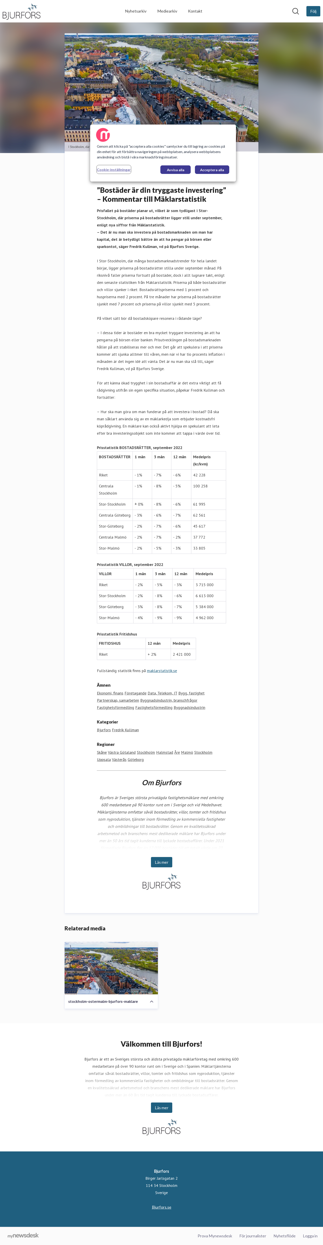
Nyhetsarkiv (135, 11)
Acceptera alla (212, 170)
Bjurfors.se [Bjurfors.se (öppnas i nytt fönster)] (161, 1207)
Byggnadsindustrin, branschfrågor (168, 700)
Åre (177, 752)
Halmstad (164, 752)
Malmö (187, 752)
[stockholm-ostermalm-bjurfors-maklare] (111, 968)
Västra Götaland (122, 752)
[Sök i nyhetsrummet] (295, 11)
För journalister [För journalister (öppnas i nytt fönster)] (252, 1235)
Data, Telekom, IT (162, 693)
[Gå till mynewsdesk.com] (23, 1236)
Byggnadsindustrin (189, 707)
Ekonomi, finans (110, 693)
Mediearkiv (167, 11)
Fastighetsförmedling (115, 707)
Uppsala (104, 759)
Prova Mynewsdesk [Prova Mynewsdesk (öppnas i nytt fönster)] (215, 1235)
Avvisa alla (175, 170)
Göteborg (136, 759)
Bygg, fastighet (191, 693)
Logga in (310, 1235)
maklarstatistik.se (162, 670)
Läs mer (161, 862)
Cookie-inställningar (114, 169)
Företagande (135, 693)
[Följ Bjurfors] (313, 11)
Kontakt (195, 11)
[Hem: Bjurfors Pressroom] (21, 11)
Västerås (119, 759)
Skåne (102, 752)
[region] (163, 153)
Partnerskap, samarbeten (118, 700)
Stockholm (146, 752)
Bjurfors (104, 730)
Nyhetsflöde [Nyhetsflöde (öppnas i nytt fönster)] (284, 1235)
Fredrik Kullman (125, 730)
